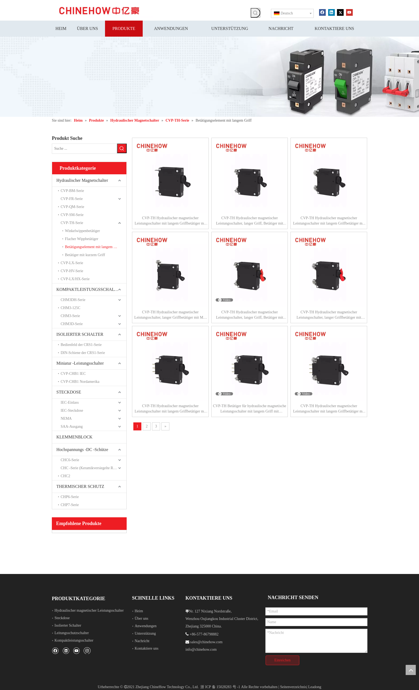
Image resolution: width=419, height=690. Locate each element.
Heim (139, 611)
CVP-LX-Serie (72, 263)
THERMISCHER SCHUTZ (80, 486)
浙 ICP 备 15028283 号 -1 (220, 687)
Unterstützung (145, 633)
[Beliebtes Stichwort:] (255, 13)
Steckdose (62, 618)
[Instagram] (87, 650)
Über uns (141, 618)
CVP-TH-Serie (72, 223)
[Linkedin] (331, 12)
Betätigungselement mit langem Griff (93, 247)
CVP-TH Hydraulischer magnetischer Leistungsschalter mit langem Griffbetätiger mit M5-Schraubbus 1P (328, 221)
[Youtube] (349, 12)
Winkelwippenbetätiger (82, 231)
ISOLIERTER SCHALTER (79, 334)
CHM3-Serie (70, 316)
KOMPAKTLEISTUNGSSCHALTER (89, 289)
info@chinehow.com (201, 649)
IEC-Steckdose (72, 410)
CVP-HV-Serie (72, 271)
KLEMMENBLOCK (74, 437)
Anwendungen (146, 626)
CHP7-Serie (70, 505)
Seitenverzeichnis (293, 687)
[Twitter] (340, 12)
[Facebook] (322, 12)
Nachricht (142, 641)
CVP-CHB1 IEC (73, 374)
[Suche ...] (84, 149)
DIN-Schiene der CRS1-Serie (83, 353)
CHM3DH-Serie (73, 300)
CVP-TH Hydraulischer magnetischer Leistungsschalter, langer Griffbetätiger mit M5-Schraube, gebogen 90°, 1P (170, 315)
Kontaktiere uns (146, 648)
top (411, 670)
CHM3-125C (70, 308)
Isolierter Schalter (68, 625)
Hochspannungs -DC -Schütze (82, 449)
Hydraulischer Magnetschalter (82, 180)
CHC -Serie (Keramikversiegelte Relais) (91, 468)
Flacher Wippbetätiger (81, 239)
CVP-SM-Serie (72, 215)
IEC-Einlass (70, 402)
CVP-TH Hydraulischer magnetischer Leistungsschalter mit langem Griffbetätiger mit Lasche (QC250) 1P (170, 221)
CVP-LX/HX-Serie (75, 279)
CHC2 (65, 476)
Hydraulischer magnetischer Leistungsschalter (89, 610)
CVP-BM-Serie (72, 191)
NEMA (66, 419)
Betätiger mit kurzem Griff (85, 255)
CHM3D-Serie (72, 324)
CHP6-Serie (70, 497)
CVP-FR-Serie (72, 199)
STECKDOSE (68, 392)
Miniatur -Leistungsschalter (80, 363)
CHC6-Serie (70, 460)
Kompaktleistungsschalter (74, 640)
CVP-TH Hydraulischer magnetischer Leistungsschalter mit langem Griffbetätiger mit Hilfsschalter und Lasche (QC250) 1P (170, 409)
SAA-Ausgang (72, 427)
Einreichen (282, 660)
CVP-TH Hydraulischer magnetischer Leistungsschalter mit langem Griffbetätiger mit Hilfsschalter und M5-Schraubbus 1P (328, 409)
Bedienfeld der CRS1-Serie (81, 345)
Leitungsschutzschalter (72, 633)
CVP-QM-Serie (72, 207)
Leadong (314, 687)
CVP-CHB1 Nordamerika (80, 382)
